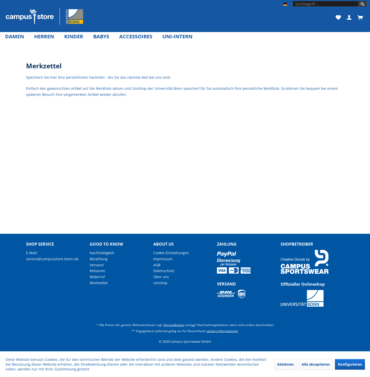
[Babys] (101, 36)
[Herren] (44, 36)
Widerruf (97, 276)
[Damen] (14, 36)
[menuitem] (330, 4)
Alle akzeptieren (316, 364)
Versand (97, 265)
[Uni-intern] (177, 36)
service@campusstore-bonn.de (52, 258)
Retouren (97, 270)
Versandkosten (173, 325)
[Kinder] (73, 36)
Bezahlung (99, 258)
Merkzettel (99, 282)
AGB (156, 265)
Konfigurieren (350, 364)
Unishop (160, 282)
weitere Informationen (222, 331)
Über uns (161, 276)
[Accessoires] (135, 36)
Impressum (162, 258)
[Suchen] (362, 4)
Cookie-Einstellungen (171, 252)
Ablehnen (285, 364)
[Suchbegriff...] (330, 4)
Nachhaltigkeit (102, 252)
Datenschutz (164, 270)
